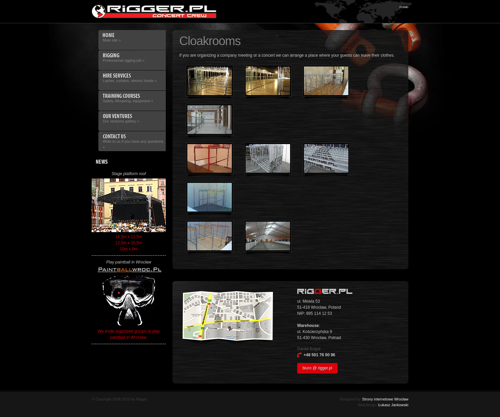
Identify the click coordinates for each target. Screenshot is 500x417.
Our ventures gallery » (132, 118)
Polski (403, 7)
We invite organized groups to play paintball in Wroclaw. (129, 303)
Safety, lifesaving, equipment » (132, 98)
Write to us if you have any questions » (132, 141)
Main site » (132, 37)
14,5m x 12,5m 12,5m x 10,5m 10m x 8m (129, 214)
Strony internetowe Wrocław (385, 399)
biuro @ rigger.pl (317, 368)
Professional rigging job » (132, 57)
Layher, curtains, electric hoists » (132, 78)
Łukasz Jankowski (393, 405)
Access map (228, 317)
